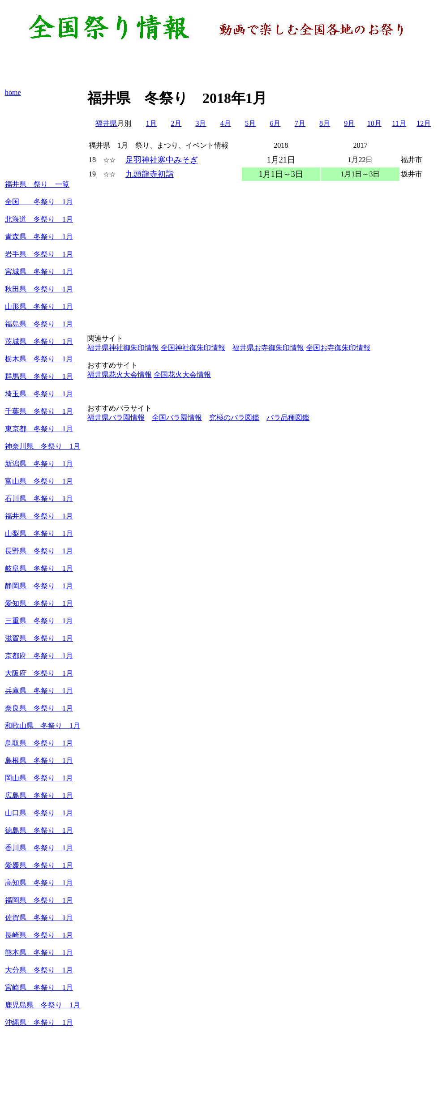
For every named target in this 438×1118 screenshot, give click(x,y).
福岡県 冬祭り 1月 (39, 900)
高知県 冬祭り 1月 (39, 883)
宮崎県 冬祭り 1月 (39, 987)
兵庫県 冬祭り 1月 (39, 690)
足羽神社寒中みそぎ (161, 159)
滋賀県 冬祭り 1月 (39, 638)
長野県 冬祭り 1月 (39, 551)
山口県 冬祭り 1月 (39, 813)
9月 (349, 123)
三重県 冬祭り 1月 (39, 621)
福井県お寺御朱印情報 (268, 347)
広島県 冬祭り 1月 (39, 795)
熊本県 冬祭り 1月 (39, 952)
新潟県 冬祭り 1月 (39, 463)
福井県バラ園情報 (116, 417)
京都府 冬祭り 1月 (39, 656)
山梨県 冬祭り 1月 (39, 533)
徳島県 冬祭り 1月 (39, 830)
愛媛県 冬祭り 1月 (39, 865)
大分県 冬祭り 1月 (39, 970)
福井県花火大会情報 (119, 374)
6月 (275, 123)
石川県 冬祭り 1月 (39, 498)
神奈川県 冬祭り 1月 (42, 446)
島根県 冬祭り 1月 (39, 760)
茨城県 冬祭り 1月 (39, 341)
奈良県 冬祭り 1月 (39, 708)
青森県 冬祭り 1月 (39, 236)
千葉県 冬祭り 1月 (39, 411)
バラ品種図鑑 (287, 417)
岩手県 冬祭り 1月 (39, 254)
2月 (176, 123)
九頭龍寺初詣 (149, 174)
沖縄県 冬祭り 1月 (39, 1022)
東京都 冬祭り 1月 (39, 429)
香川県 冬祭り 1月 (39, 848)
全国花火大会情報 (182, 374)
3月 (200, 123)
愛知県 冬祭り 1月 (39, 603)
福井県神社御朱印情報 (123, 347)
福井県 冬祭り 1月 (39, 516)
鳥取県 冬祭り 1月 (39, 743)
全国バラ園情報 (177, 417)
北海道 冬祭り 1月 (39, 219)
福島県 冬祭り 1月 (39, 324)
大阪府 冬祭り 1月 (39, 673)
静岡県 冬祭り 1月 (39, 586)
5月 (250, 123)
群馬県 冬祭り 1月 (39, 376)
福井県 (106, 123)
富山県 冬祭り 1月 (39, 481)
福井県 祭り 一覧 (37, 184)
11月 (399, 123)
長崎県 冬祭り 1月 (39, 935)
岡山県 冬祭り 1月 (39, 778)
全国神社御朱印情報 (193, 347)
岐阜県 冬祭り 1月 (39, 568)
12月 (424, 123)
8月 (324, 123)
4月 (225, 123)
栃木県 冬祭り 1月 (39, 359)
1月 (151, 123)
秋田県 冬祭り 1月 (39, 289)
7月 (300, 123)
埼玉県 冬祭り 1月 (39, 394)
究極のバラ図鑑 (234, 417)
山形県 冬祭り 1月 (39, 306)
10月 (374, 123)
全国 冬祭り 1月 (39, 202)
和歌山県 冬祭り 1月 (42, 725)
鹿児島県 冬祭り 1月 (42, 1005)
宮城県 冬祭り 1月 (39, 271)
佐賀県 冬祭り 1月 (39, 917)
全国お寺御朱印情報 (338, 347)
